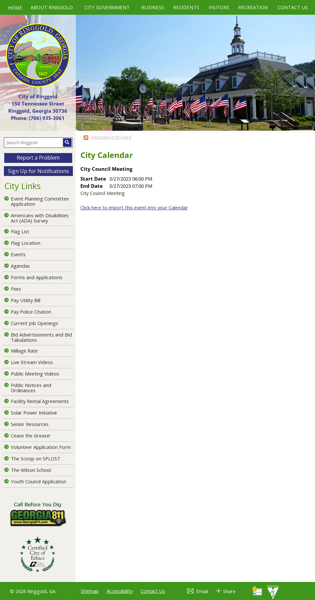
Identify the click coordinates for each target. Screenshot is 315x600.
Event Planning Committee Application (40, 201)
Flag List (20, 231)
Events (18, 254)
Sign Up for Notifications (38, 171)
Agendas (20, 265)
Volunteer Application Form (41, 447)
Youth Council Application (38, 481)
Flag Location (25, 243)
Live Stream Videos (32, 362)
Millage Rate (24, 350)
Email (202, 591)
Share (229, 591)
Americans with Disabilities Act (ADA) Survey (40, 218)
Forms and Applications (36, 277)
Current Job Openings (34, 323)
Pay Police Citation (31, 311)
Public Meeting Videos (35, 373)
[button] (67, 142)
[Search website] (33, 142)
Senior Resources (30, 424)
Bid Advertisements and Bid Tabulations (41, 337)
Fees (16, 288)
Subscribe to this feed (111, 137)
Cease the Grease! (30, 435)
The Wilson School (31, 470)
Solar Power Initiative (34, 412)
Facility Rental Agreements (40, 401)
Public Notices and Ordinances (31, 388)
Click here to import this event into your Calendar (134, 207)
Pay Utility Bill (25, 300)
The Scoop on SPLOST (35, 458)
